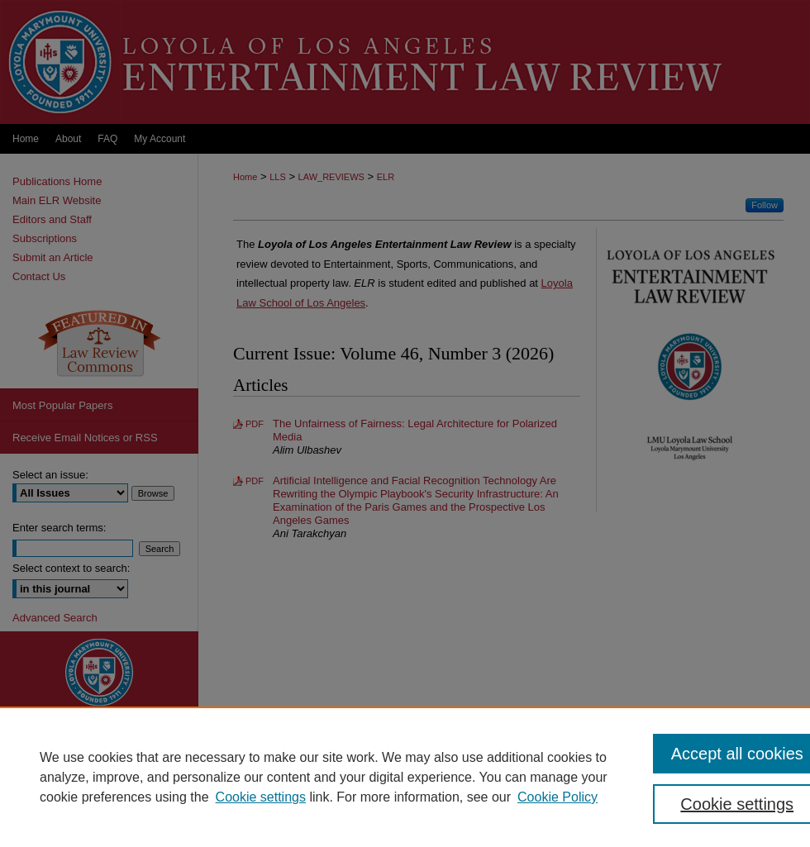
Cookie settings (261, 797)
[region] (405, 777)
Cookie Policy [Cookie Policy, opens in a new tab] (557, 797)
